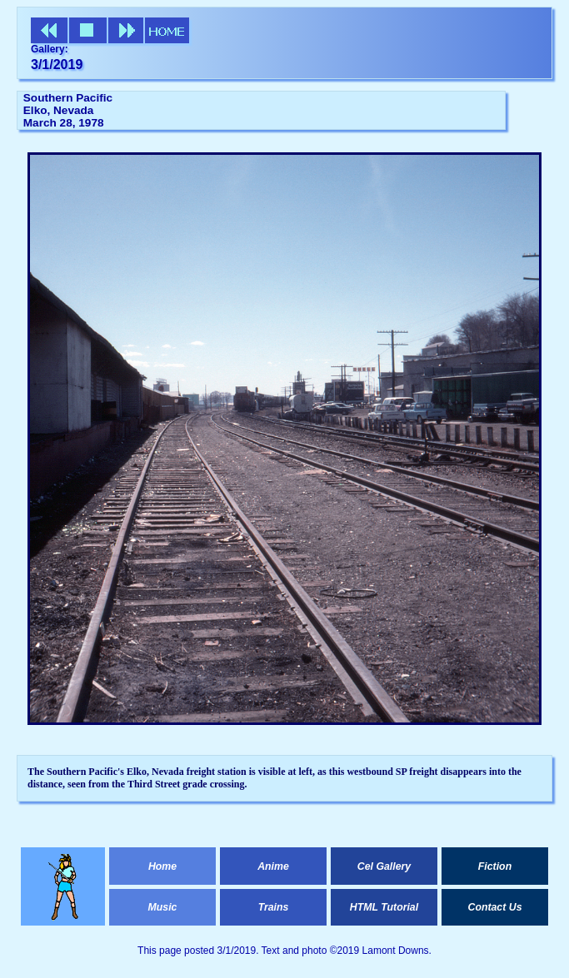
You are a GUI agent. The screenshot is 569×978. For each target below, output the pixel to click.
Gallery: (49, 49)
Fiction (495, 866)
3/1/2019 (56, 64)
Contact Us (494, 907)
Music (162, 907)
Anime (273, 866)
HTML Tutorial (384, 907)
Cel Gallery (384, 866)
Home (162, 866)
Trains (273, 907)
